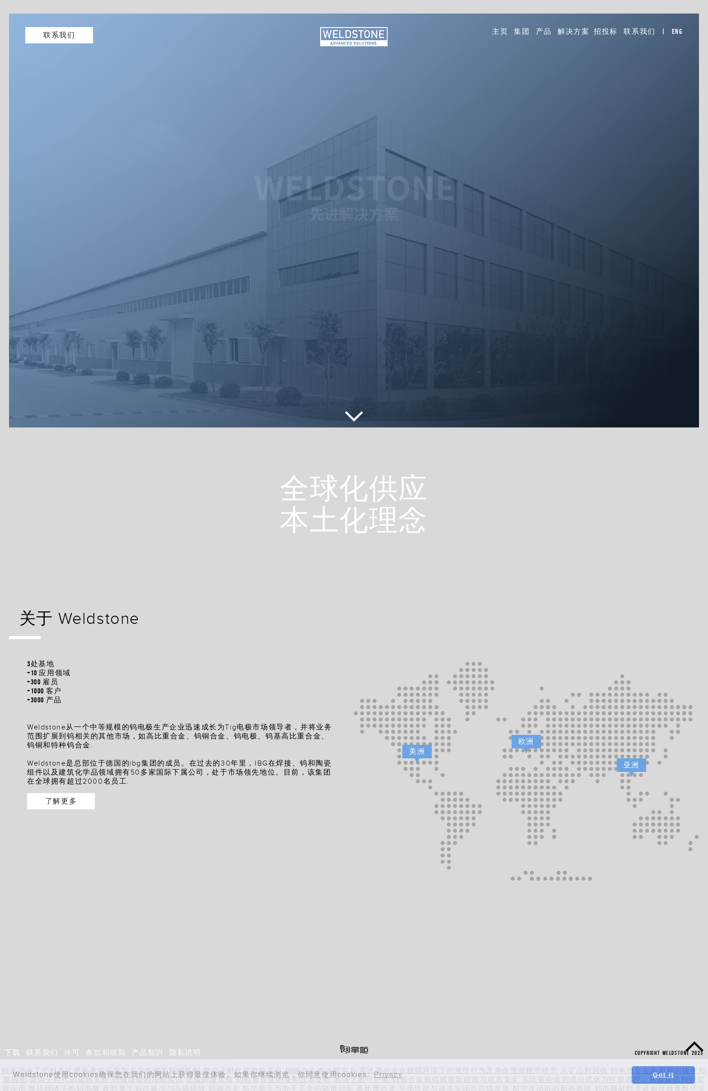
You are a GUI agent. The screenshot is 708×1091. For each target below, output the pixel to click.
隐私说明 (185, 1052)
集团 (522, 31)
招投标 (606, 31)
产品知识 (147, 1052)
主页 (500, 31)
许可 (72, 1052)
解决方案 (573, 31)
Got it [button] (663, 1074)
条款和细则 (106, 1052)
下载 (12, 1052)
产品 (544, 31)
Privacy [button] (388, 1074)
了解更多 (61, 801)
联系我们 (639, 31)
